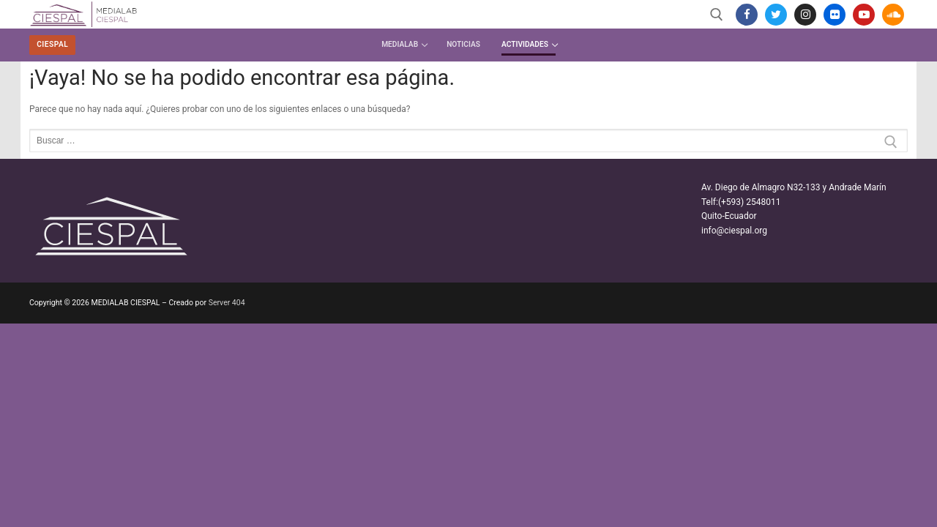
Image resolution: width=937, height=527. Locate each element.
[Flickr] (834, 15)
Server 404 (227, 302)
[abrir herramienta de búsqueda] (716, 14)
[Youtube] (864, 15)
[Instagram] (805, 15)
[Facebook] (747, 15)
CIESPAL (52, 44)
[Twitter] (776, 15)
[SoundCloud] (893, 15)
